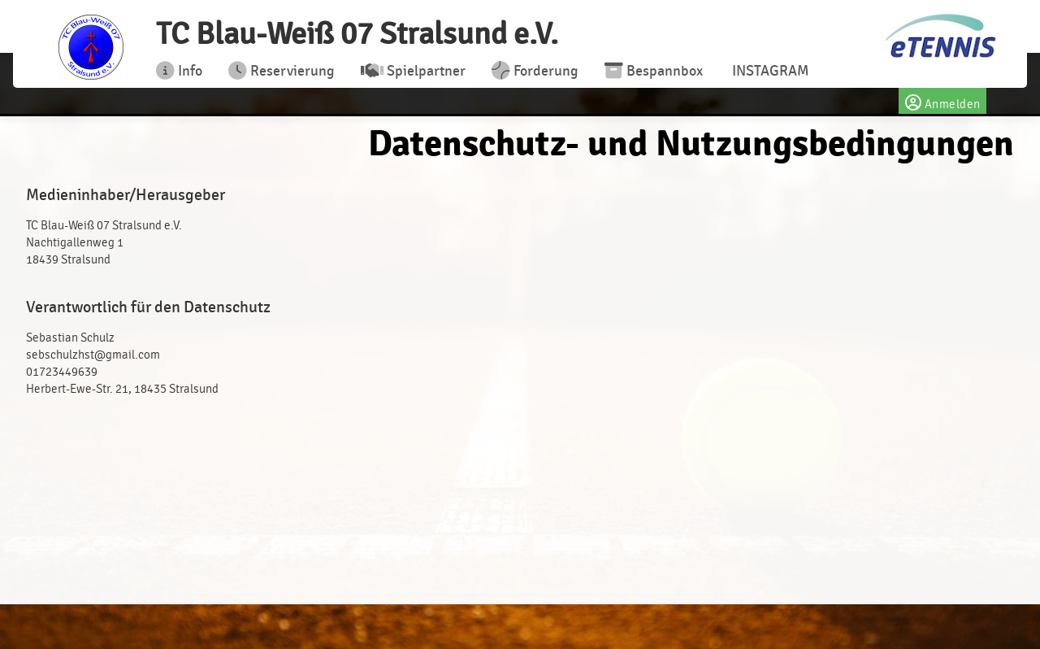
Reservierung (281, 71)
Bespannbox (653, 71)
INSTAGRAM (769, 71)
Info (179, 71)
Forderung (535, 71)
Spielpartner (413, 71)
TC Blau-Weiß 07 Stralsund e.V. (357, 33)
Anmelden (942, 101)
